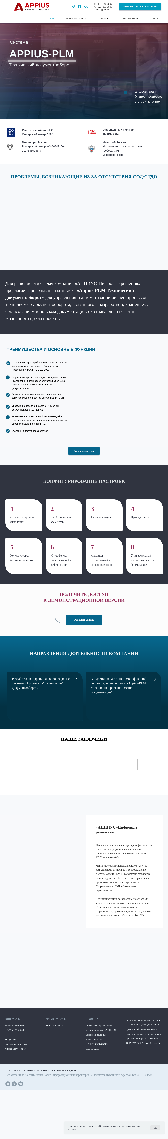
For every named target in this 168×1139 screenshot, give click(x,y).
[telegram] (73, 7)
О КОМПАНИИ (130, 19)
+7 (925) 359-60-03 (103, 7)
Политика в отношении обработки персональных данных (42, 1070)
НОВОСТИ (106, 19)
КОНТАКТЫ (155, 19)
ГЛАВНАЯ (50, 19)
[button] (140, 7)
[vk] (86, 7)
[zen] (79, 7)
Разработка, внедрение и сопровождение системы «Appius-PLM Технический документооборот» (41, 683)
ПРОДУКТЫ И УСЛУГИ (77, 19)
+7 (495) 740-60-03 (103, 4)
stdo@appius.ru (101, 9)
